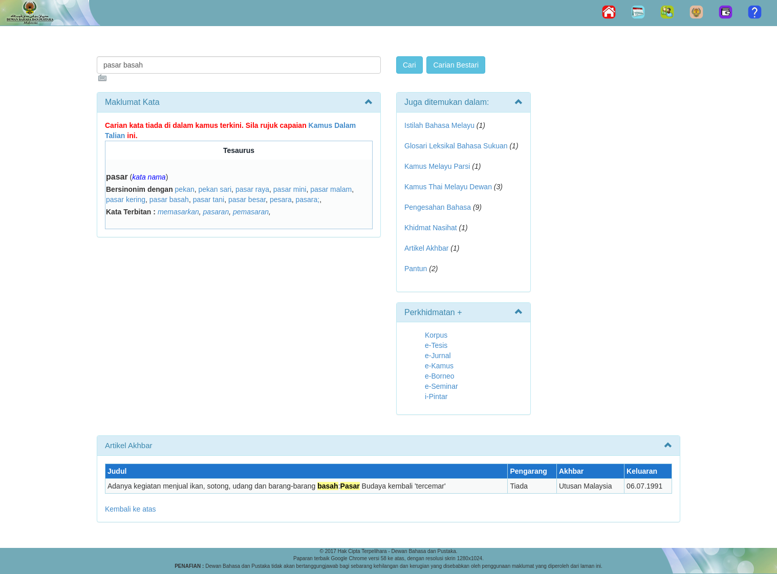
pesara (281, 199)
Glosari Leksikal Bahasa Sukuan (456, 146)
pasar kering (125, 199)
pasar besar (247, 199)
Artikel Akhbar (426, 248)
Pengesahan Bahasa (437, 207)
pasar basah (169, 199)
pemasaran (251, 212)
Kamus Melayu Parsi (437, 166)
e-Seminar (441, 386)
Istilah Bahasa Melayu (439, 125)
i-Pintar (436, 396)
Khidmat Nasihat (430, 228)
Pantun (415, 268)
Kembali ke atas (130, 509)
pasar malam (331, 189)
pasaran (216, 212)
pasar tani (208, 199)
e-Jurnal (438, 355)
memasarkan (178, 212)
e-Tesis (436, 345)
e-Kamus (439, 366)
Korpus (436, 335)
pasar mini (290, 189)
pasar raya (252, 189)
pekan (185, 189)
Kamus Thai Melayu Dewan (448, 187)
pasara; (307, 199)
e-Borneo (440, 376)
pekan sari (215, 189)
